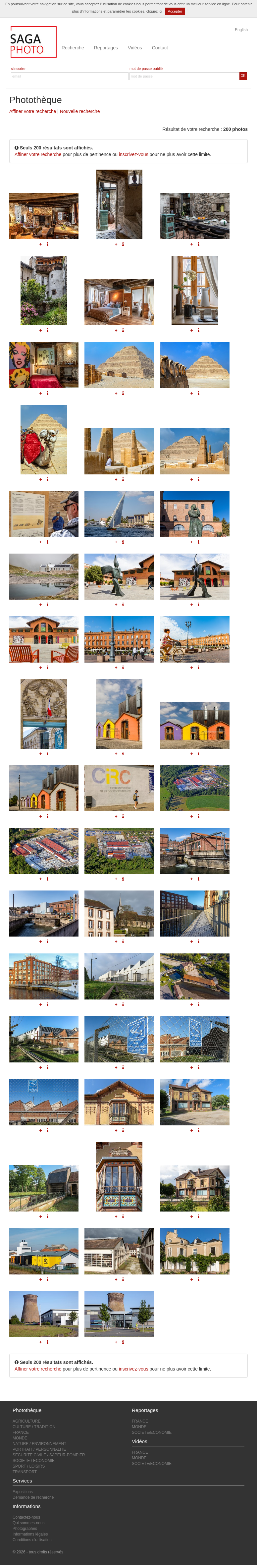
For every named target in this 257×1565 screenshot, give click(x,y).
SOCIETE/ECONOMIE (152, 1432)
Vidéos (135, 47)
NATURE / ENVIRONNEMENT (39, 1443)
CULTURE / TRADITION (34, 1427)
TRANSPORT (25, 1472)
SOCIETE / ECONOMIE (34, 1460)
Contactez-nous (26, 1517)
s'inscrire (18, 69)
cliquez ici (154, 11)
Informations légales (30, 1534)
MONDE (20, 1438)
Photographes (25, 1528)
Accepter (175, 11)
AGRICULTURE (26, 1421)
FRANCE (21, 1432)
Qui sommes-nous (28, 1523)
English (241, 29)
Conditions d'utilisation (32, 1540)
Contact (160, 47)
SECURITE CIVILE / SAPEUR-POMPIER (49, 1455)
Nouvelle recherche (80, 111)
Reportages (106, 47)
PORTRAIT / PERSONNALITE (39, 1449)
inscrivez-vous (133, 154)
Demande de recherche (33, 1497)
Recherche (73, 47)
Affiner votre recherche (32, 111)
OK (243, 76)
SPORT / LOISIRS (29, 1466)
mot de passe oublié (146, 69)
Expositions (23, 1491)
